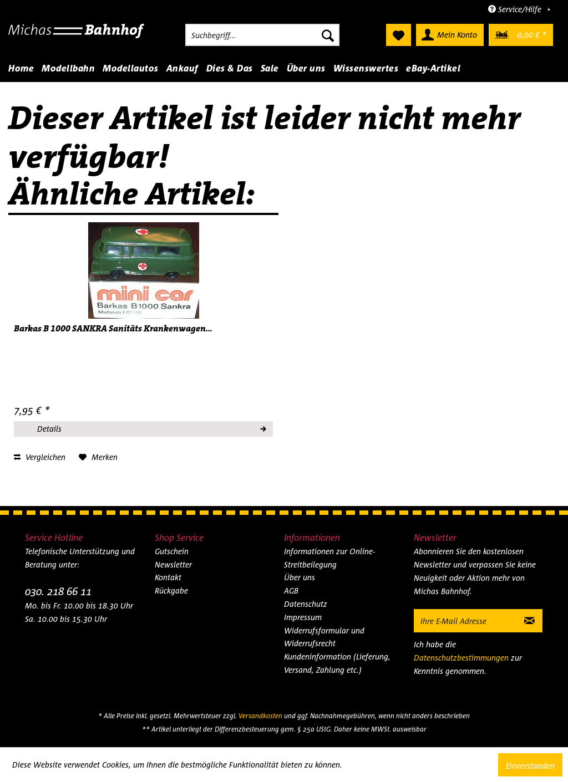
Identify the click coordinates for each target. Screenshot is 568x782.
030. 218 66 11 (58, 591)
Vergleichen (39, 457)
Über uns (299, 577)
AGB (291, 590)
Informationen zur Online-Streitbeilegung (329, 557)
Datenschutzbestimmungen (461, 657)
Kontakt (168, 577)
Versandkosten (260, 716)
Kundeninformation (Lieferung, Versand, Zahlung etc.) (337, 663)
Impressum (303, 617)
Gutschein (172, 551)
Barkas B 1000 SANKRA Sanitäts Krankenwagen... (113, 328)
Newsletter (173, 564)
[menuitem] (262, 35)
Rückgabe (171, 590)
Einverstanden (530, 765)
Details (151, 427)
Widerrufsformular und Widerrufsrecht (324, 637)
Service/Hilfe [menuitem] (516, 9)
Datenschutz (305, 604)
